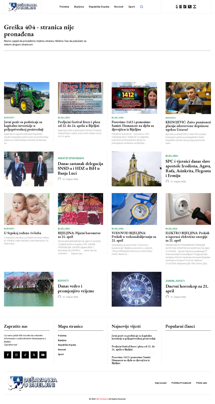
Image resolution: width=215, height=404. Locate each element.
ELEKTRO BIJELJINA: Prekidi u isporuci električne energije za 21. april (187, 237)
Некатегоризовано (71, 158)
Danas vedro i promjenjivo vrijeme (76, 289)
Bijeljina (64, 118)
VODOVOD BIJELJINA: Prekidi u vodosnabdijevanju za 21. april (134, 237)
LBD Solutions (102, 399)
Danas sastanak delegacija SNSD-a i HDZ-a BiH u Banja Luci (80, 168)
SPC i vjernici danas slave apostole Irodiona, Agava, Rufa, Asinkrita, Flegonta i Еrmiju (188, 169)
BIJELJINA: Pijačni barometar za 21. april (79, 235)
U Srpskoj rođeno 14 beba (22, 233)
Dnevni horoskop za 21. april (187, 289)
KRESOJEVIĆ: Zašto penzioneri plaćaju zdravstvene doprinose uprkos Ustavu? (188, 126)
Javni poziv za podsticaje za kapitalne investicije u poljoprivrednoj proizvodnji (23, 126)
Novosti (9, 118)
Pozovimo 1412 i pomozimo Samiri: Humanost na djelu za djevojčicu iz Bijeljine (133, 126)
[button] (141, 7)
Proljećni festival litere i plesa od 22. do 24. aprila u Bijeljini (79, 124)
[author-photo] (60, 179)
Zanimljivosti (175, 281)
